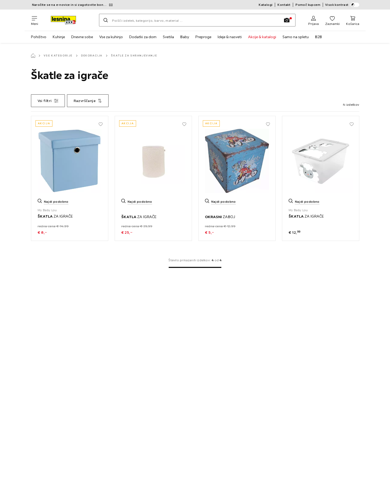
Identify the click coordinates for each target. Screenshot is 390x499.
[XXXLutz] (68, 20)
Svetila (168, 36)
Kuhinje (59, 36)
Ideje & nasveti (230, 36)
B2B (318, 36)
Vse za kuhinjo (111, 36)
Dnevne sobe (82, 36)
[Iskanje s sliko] (286, 20)
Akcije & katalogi (262, 36)
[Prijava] (313, 20)
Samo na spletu (296, 36)
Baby (184, 36)
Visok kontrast (342, 5)
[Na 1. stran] (195, 267)
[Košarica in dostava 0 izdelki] (352, 20)
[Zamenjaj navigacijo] (34, 20)
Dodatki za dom (142, 36)
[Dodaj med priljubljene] (100, 123)
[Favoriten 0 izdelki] (332, 20)
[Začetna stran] (33, 56)
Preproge (203, 36)
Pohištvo (38, 36)
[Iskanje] (105, 20)
